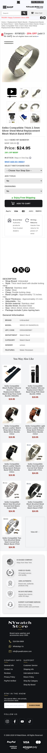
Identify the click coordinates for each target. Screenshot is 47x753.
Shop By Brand (29, 685)
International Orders (31, 673)
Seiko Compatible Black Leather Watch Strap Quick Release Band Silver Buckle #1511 (11, 468)
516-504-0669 (18, 641)
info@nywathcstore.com (22, 651)
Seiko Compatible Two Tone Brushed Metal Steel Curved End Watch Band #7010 (12, 541)
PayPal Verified (10, 681)
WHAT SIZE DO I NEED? (15, 162)
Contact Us (8, 669)
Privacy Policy (9, 677)
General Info (9, 665)
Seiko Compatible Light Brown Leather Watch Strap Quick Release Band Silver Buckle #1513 (35, 430)
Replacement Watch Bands (17, 22)
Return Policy (29, 677)
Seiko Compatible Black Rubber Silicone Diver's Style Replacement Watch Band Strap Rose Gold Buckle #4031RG (12, 391)
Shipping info (29, 669)
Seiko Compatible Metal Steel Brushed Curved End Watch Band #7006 (11, 505)
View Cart (38, 13)
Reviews (7, 673)
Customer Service (30, 665)
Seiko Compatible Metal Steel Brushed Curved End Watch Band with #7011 (35, 467)
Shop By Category (31, 681)
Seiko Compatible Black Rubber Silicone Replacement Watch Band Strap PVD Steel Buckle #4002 (35, 390)
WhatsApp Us (18, 646)
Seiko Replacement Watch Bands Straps (29, 24)
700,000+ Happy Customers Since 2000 (15, 18)
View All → (35, 532)
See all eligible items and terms (25, 36)
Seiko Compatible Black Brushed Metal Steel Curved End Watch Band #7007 (35, 505)
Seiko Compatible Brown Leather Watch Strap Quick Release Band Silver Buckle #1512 (12, 430)
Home (3, 22)
